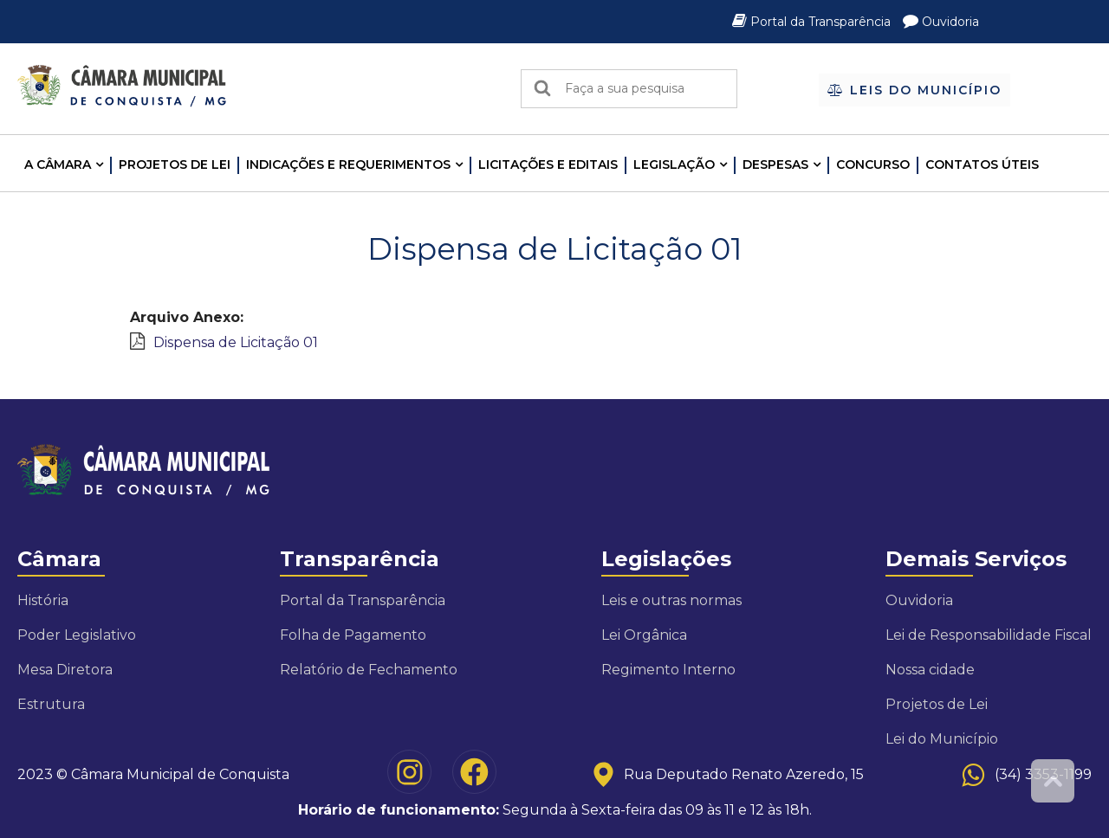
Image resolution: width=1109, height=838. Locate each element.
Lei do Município (941, 739)
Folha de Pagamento (353, 635)
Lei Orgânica (644, 635)
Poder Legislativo (76, 635)
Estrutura (51, 704)
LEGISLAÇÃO (674, 164)
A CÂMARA (57, 164)
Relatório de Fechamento (368, 669)
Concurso (873, 164)
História (42, 600)
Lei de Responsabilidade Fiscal (988, 635)
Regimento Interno (668, 669)
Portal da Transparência (813, 21)
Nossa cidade (930, 669)
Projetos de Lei (174, 164)
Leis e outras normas (671, 600)
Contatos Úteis (982, 164)
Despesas (775, 164)
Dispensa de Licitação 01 (235, 342)
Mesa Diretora (65, 669)
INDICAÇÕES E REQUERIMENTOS (348, 164)
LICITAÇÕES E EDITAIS (548, 164)
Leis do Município (914, 90)
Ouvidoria (941, 21)
